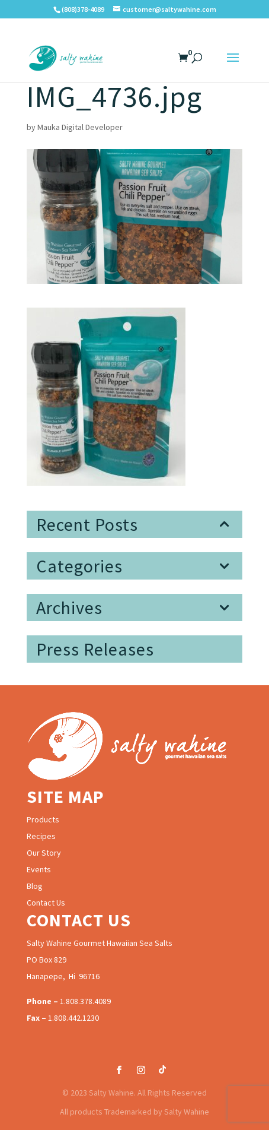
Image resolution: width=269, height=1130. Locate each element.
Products (43, 819)
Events (39, 869)
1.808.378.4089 (85, 1001)
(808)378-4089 (83, 9)
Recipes (41, 836)
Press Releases (95, 649)
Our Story (44, 852)
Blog (35, 886)
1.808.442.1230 (73, 1017)
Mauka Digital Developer (80, 127)
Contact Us (46, 902)
